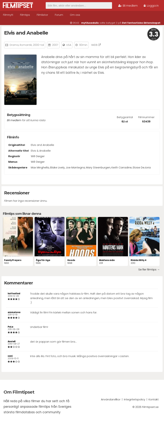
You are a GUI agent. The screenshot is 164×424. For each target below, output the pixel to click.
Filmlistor (42, 15)
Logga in (151, 6)
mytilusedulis (90, 23)
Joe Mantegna (75, 167)
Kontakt (154, 399)
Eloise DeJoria (142, 167)
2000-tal (38, 45)
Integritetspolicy (134, 399)
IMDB (96, 45)
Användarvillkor (110, 399)
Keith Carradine (121, 167)
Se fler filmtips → (149, 269)
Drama (14, 45)
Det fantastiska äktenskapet (141, 23)
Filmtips (25, 15)
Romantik (26, 45)
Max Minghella (40, 167)
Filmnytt (8, 15)
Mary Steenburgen (98, 167)
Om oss (75, 15)
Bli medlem (128, 6)
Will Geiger (38, 156)
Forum (59, 15)
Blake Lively (57, 167)
